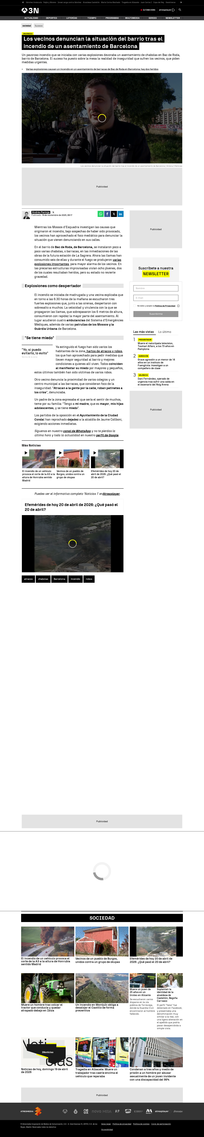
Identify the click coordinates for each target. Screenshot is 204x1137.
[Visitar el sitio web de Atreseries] (117, 1111)
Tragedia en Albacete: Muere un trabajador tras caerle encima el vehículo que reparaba (96, 1073)
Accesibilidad (107, 1129)
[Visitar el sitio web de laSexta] (75, 1111)
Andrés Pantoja (40, 212)
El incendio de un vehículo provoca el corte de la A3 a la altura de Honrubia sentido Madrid (45, 961)
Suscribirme (156, 313)
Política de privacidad (122, 1124)
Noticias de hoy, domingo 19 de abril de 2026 (44, 1070)
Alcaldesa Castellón (91, 2)
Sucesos (39, 26)
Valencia (143, 375)
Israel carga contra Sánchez (69, 2)
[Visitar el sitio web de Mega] (107, 1111)
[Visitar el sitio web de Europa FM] (138, 1111)
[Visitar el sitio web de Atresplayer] (163, 1111)
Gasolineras (170, 2)
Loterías (71, 18)
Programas (112, 18)
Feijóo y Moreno (49, 2)
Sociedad (102, 918)
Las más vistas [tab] (143, 332)
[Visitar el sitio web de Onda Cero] (128, 1111)
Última (149, 10)
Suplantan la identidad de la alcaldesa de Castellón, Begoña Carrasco (167, 995)
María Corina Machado (110, 2)
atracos (28, 579)
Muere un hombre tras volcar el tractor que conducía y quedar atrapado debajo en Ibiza (42, 1007)
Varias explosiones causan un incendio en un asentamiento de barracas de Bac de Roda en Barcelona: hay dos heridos (92, 69)
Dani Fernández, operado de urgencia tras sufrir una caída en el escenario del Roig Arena (156, 381)
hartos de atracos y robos (104, 351)
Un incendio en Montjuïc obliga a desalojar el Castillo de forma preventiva (96, 1007)
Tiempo (92, 18)
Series (153, 18)
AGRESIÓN (143, 356)
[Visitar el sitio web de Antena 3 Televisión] (65, 1111)
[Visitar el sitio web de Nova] (96, 1111)
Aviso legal (106, 1124)
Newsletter (173, 18)
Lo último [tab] (164, 332)
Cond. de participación (161, 1124)
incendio (75, 579)
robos (89, 579)
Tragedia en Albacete (130, 2)
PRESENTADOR (145, 340)
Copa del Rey (158, 2)
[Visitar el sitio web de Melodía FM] (149, 1111)
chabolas (43, 579)
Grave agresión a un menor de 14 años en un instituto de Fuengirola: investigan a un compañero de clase (156, 364)
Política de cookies (141, 1124)
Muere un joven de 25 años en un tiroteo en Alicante (140, 992)
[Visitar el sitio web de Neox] (86, 1111)
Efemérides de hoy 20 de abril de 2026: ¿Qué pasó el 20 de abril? (151, 960)
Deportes (51, 18)
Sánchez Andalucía (34, 2)
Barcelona (59, 579)
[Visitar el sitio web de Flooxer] (178, 1111)
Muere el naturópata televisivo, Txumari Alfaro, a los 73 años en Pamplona (156, 346)
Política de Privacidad (165, 306)
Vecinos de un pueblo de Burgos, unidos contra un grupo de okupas (97, 960)
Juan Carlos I (146, 2)
